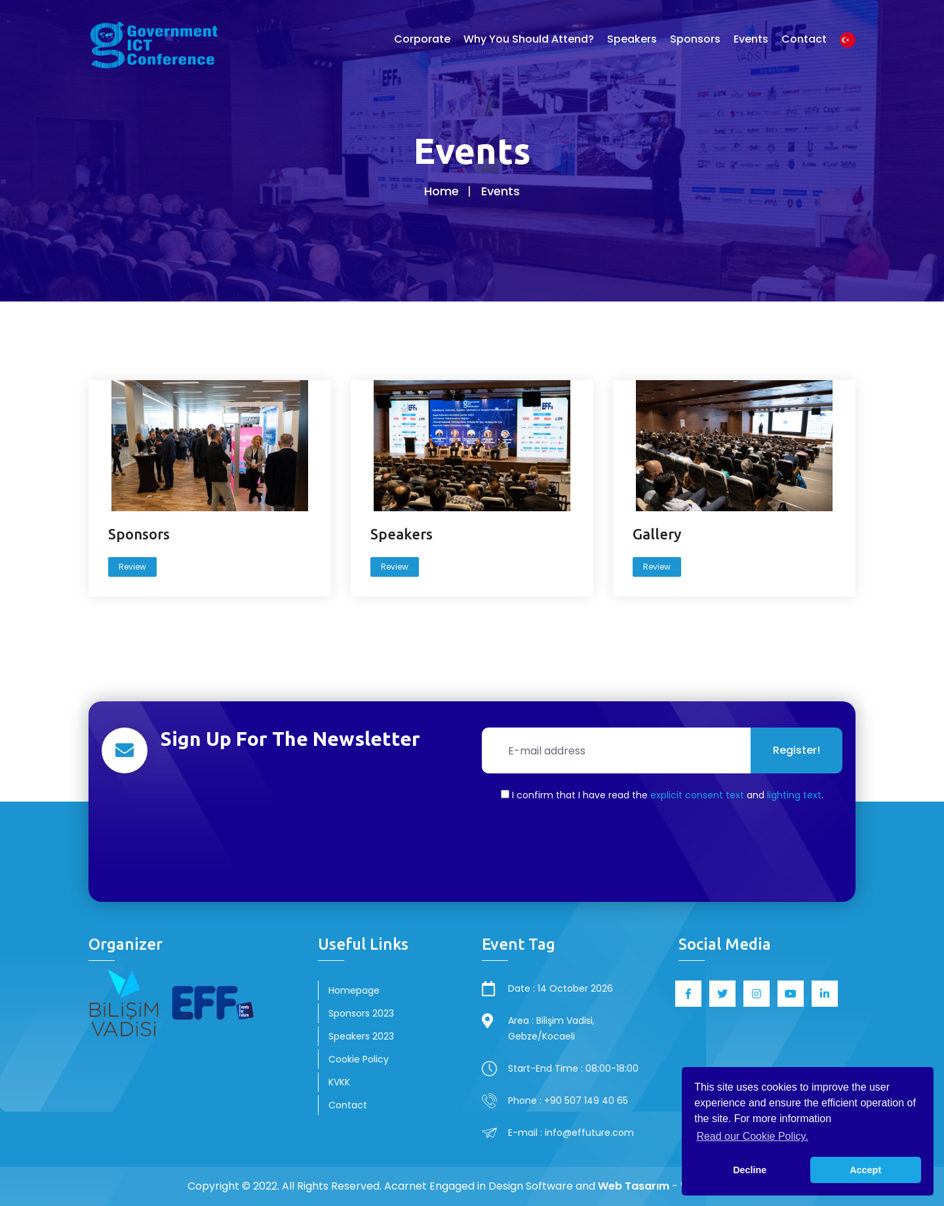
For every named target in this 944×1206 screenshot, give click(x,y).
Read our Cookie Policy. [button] (752, 1136)
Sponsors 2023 (361, 1013)
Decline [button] (749, 1170)
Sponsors (695, 39)
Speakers (632, 39)
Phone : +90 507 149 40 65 (568, 1100)
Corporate (422, 39)
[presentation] (662, 850)
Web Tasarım (633, 1186)
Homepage (354, 990)
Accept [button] (865, 1170)
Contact (804, 39)
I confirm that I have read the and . (662, 795)
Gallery (657, 534)
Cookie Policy (358, 1059)
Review (133, 566)
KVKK (339, 1082)
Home (441, 191)
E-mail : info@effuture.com (571, 1132)
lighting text (794, 795)
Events (751, 39)
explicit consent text (697, 795)
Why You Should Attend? (528, 39)
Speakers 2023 (361, 1036)
